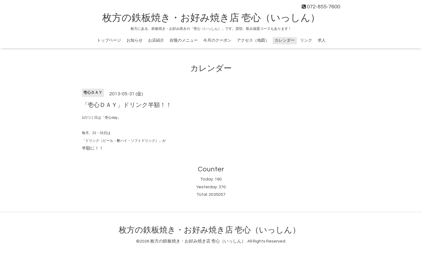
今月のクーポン (217, 40)
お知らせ (134, 40)
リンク (306, 40)
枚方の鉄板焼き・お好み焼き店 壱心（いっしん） (211, 18)
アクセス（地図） (253, 40)
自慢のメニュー (184, 40)
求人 (322, 40)
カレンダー (285, 40)
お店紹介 (156, 40)
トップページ (109, 40)
